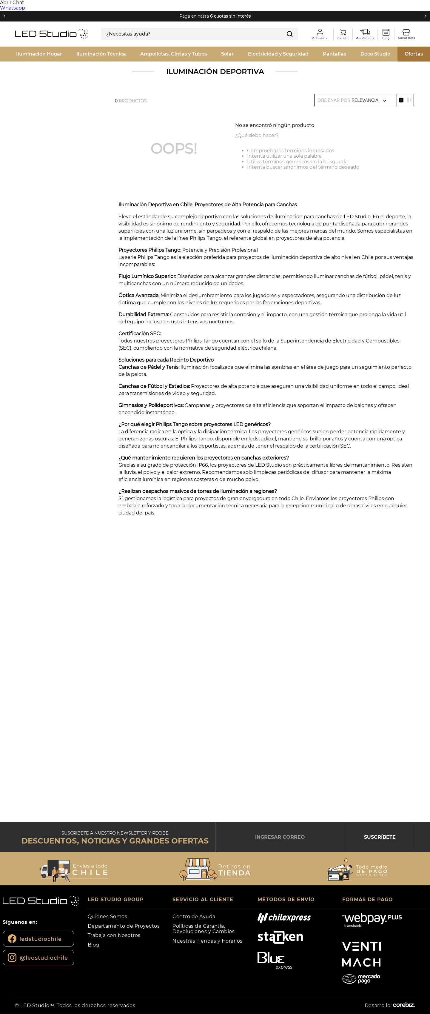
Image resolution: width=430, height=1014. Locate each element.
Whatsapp (12, 8)
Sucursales (409, 32)
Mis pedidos (367, 32)
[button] (74, 869)
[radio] (401, 100)
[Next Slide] (425, 16)
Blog (386, 32)
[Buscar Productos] (290, 34)
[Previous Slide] (4, 16)
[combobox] (199, 34)
